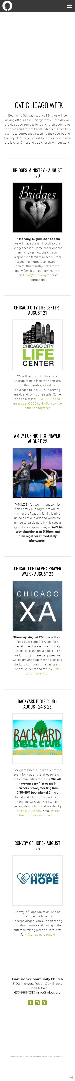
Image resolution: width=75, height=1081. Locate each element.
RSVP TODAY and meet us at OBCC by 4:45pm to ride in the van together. (37, 403)
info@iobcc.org (35, 275)
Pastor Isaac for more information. (39, 813)
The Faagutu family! (29, 811)
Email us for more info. (43, 671)
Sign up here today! (41, 934)
